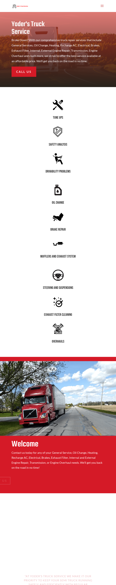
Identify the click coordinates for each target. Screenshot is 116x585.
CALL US (24, 71)
